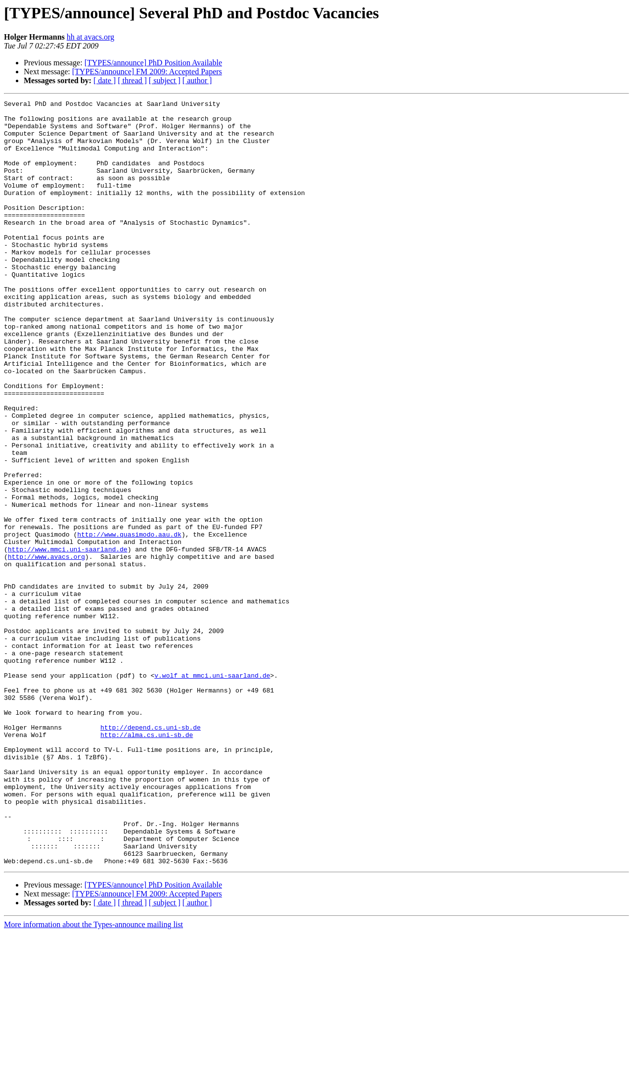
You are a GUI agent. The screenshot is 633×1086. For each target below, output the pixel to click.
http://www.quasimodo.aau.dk (129, 621)
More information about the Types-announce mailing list (93, 1077)
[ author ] (197, 80)
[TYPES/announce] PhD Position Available (153, 62)
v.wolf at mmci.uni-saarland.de (212, 791)
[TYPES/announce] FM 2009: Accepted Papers (147, 71)
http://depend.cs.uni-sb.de (150, 853)
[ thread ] (132, 80)
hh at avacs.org (90, 37)
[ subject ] (165, 80)
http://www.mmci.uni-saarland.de (68, 639)
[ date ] (104, 80)
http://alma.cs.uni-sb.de (146, 862)
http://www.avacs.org (46, 648)
